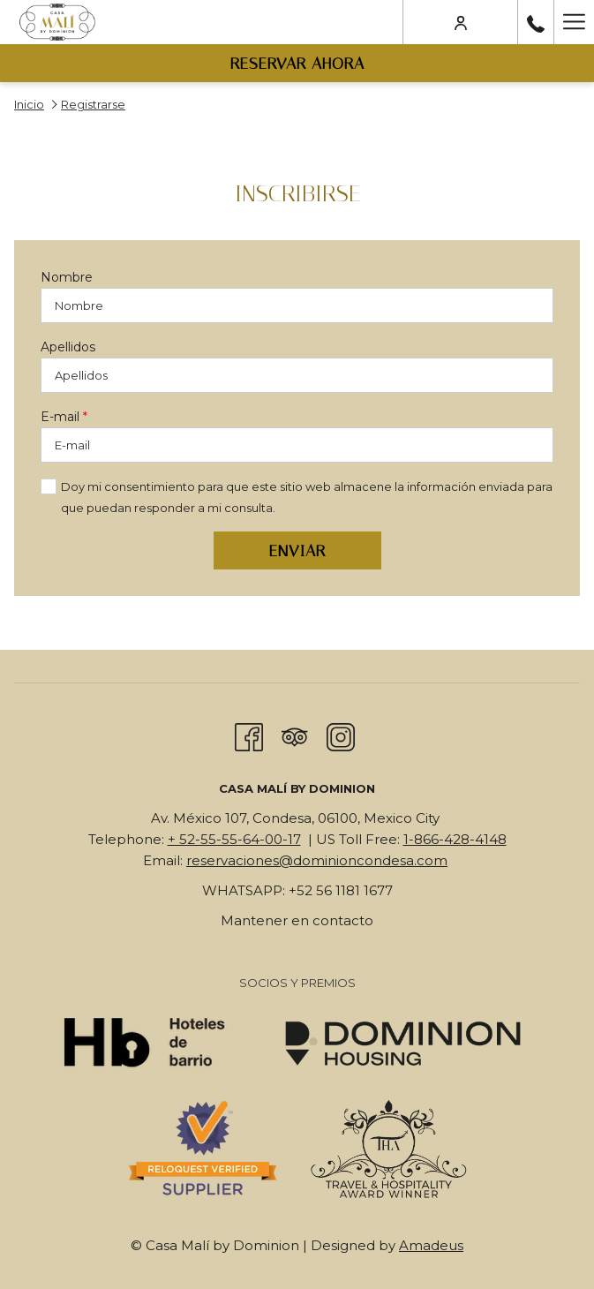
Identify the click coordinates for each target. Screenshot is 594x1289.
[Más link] (573, 22)
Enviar (297, 551)
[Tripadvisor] (295, 735)
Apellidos (68, 347)
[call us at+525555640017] (536, 22)
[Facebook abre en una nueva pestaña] (249, 735)
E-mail (64, 417)
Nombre (67, 277)
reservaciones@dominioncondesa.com (316, 860)
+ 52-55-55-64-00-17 (234, 839)
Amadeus (431, 1245)
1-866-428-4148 (455, 839)
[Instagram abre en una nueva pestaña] (341, 735)
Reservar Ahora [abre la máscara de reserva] (297, 63)
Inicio (29, 104)
